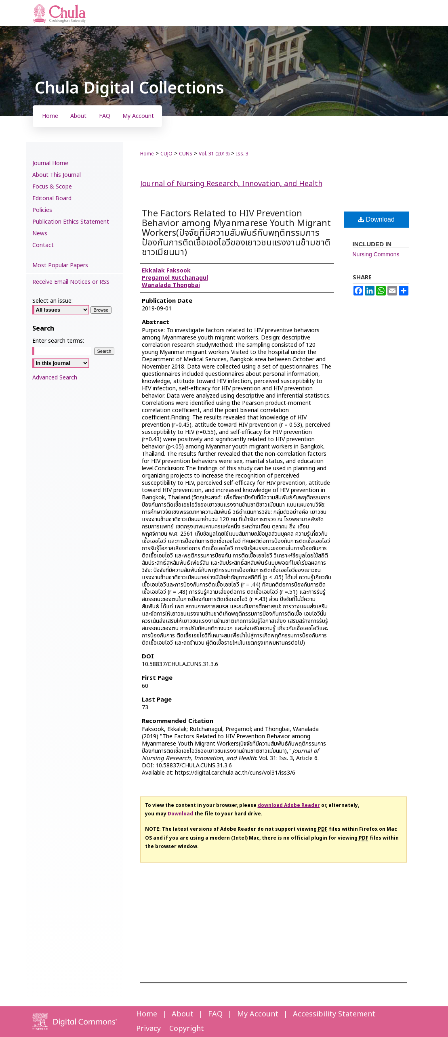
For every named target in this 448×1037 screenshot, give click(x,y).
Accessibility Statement (334, 1014)
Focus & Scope (52, 186)
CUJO (166, 153)
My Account (257, 1014)
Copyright (186, 1028)
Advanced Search (54, 377)
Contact (43, 245)
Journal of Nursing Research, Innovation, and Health (231, 183)
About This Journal (56, 175)
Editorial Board (52, 198)
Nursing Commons (376, 254)
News (39, 233)
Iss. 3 (242, 153)
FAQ (215, 1014)
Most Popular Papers (60, 265)
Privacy (148, 1028)
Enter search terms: (58, 341)
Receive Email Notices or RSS (70, 282)
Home (147, 153)
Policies (42, 210)
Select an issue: (52, 301)
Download (376, 219)
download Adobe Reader (289, 805)
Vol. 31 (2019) (214, 153)
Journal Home (50, 163)
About (183, 1014)
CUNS (185, 153)
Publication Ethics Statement (70, 222)
